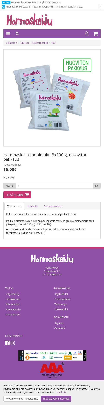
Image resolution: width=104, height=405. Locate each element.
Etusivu (25, 42)
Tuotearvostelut (53, 206)
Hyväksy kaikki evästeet (56, 398)
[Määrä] (54, 186)
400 (53, 42)
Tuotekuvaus (14, 206)
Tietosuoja (60, 304)
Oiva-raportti (13, 314)
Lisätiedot (32, 206)
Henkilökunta (13, 299)
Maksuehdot (61, 309)
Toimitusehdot (62, 299)
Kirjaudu (58, 323)
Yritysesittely (12, 294)
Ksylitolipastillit (40, 42)
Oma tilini (59, 328)
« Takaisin (11, 42)
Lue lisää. (62, 392)
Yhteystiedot (12, 304)
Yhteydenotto (13, 309)
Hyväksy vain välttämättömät (22, 398)
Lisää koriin (14, 195)
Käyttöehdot (61, 294)
